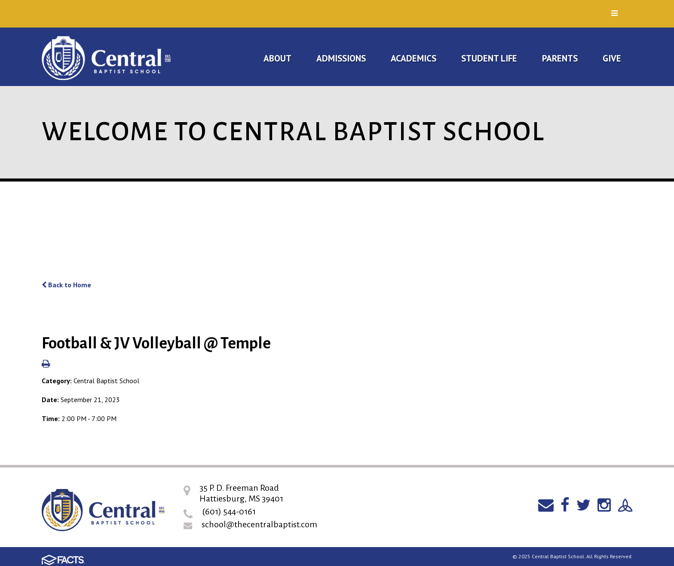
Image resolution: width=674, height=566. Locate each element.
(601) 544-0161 (229, 511)
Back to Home (66, 284)
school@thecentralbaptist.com (259, 524)
